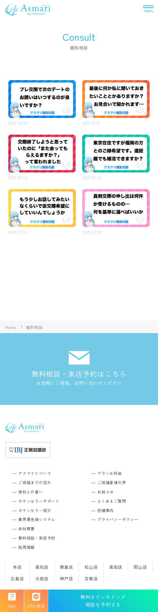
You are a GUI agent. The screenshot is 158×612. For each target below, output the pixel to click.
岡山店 (140, 567)
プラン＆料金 (109, 473)
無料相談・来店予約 (36, 538)
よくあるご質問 (111, 501)
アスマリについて (34, 473)
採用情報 (26, 547)
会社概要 (26, 528)
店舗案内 (105, 510)
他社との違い (30, 491)
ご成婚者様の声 (111, 482)
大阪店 (41, 578)
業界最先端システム (36, 519)
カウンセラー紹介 (34, 510)
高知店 (115, 567)
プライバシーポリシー (117, 519)
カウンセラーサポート (38, 501)
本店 (17, 567)
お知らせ (105, 491)
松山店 (91, 567)
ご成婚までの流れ (34, 482)
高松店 (41, 567)
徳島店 (66, 567)
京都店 (91, 578)
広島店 (17, 578)
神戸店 (66, 578)
